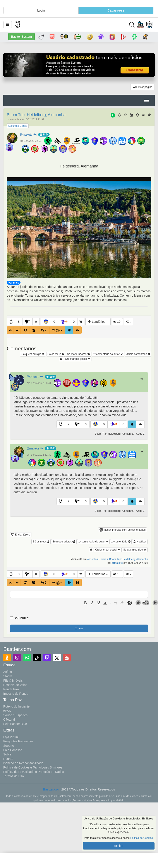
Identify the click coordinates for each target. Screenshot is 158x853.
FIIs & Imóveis (13, 680)
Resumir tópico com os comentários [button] (123, 530)
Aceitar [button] (119, 846)
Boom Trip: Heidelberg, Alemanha (36, 115)
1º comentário (120, 541)
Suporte (8, 745)
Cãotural (9, 719)
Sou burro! (21, 618)
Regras (8, 758)
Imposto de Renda (15, 693)
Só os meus (56, 354)
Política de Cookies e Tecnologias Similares (32, 767)
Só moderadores (78, 354)
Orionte (36, 376)
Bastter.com (51, 789)
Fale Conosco (12, 750)
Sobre (7, 754)
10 (116, 321)
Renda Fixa (11, 689)
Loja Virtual (11, 737)
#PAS (7, 711)
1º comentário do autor (108, 354)
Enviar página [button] (142, 87)
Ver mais (13, 282)
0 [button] (36, 321)
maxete (29, 134)
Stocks (7, 676)
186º (44, 134)
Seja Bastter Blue (15, 724)
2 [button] (68, 424)
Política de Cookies (141, 837)
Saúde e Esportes (15, 715)
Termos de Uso (13, 776)
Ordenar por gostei (77, 358)
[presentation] (85, 603)
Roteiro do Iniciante (16, 706)
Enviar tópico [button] (20, 534)
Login (41, 10)
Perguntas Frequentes (18, 741)
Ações (7, 672)
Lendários (98, 321)
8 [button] (19, 321)
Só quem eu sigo (32, 354)
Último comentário (138, 354)
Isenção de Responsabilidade (23, 763)
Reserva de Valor (15, 685)
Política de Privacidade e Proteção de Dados (33, 772)
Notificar (139, 541)
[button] (7, 24)
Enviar (79, 628)
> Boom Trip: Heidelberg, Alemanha (127, 559)
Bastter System (21, 36)
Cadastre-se (116, 10)
